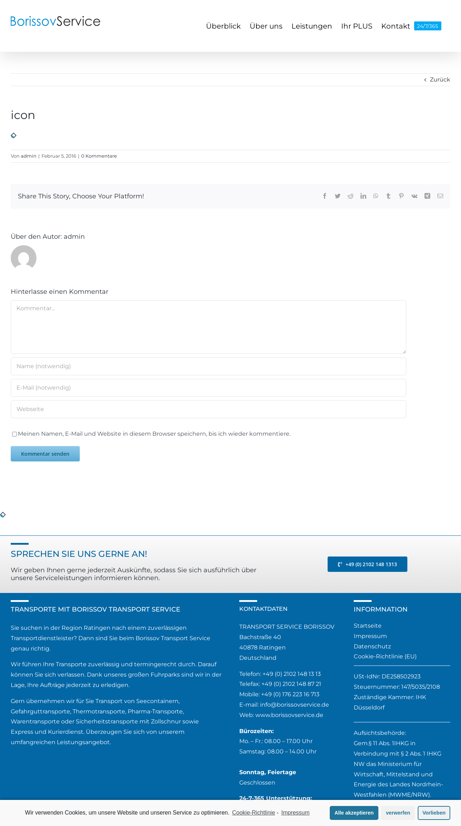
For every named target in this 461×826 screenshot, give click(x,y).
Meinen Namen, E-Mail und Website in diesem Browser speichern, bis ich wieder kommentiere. (154, 433)
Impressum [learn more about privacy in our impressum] (295, 813)
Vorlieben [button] (434, 813)
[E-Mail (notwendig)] (208, 388)
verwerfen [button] (398, 813)
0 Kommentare (99, 156)
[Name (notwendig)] (208, 366)
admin (28, 156)
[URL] (208, 409)
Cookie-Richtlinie (253, 813)
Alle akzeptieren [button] (354, 813)
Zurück (440, 79)
